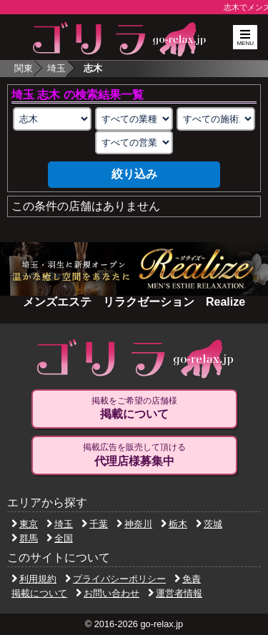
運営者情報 (175, 593)
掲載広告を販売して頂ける (134, 455)
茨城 (209, 524)
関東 (23, 68)
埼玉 (56, 68)
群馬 (24, 538)
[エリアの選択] (52, 119)
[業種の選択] (134, 119)
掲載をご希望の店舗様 (134, 408)
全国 (59, 538)
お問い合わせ (107, 593)
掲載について (39, 593)
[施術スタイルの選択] (216, 119)
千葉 (94, 524)
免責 (187, 579)
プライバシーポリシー (115, 579)
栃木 (174, 524)
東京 (24, 524)
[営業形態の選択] (134, 142)
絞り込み (134, 174)
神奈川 (134, 524)
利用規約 (33, 579)
